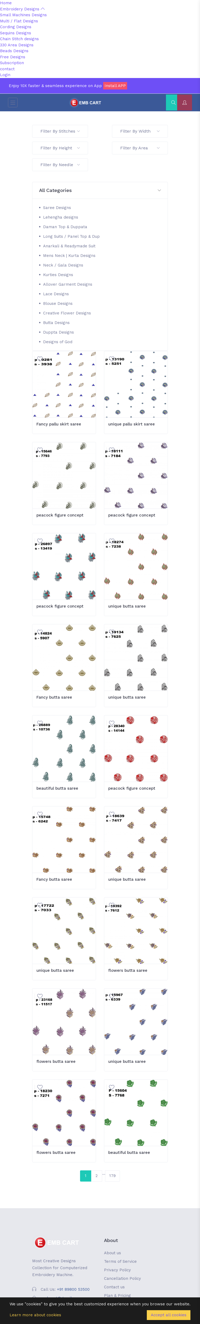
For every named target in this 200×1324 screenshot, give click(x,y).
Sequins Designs (15, 33)
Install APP (115, 85)
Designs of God (57, 341)
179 (112, 1175)
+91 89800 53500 (73, 1289)
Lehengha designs (60, 217)
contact (7, 69)
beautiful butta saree (57, 788)
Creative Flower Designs (67, 313)
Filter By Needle (60, 164)
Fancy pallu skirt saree (58, 424)
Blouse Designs (58, 303)
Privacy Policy (117, 1270)
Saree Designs (57, 207)
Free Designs (12, 57)
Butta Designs (56, 322)
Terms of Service (120, 1261)
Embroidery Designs (22, 9)
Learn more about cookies (35, 1315)
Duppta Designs (58, 332)
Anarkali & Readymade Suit (69, 246)
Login (5, 74)
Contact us (114, 1287)
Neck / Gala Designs (63, 265)
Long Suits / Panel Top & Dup (71, 236)
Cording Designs (15, 26)
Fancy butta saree (54, 697)
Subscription (12, 62)
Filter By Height (60, 147)
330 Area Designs (17, 45)
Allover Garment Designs (67, 284)
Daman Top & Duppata (65, 226)
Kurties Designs (58, 274)
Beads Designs (14, 50)
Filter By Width (140, 131)
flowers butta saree (127, 970)
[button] (100, 190)
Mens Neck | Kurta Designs (69, 255)
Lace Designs (56, 294)
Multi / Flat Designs (19, 21)
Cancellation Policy (122, 1278)
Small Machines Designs (23, 15)
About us (112, 1253)
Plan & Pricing (117, 1295)
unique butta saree (127, 606)
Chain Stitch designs (19, 38)
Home (6, 3)
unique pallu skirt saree (131, 424)
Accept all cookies (168, 1315)
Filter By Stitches (60, 131)
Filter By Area (140, 147)
